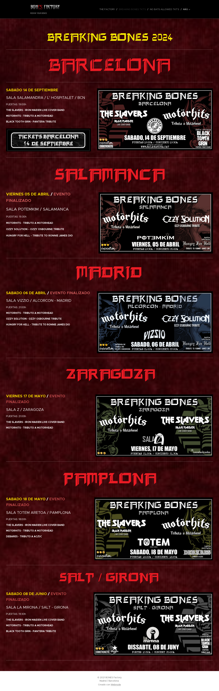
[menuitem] (83, 9)
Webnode (116, 684)
